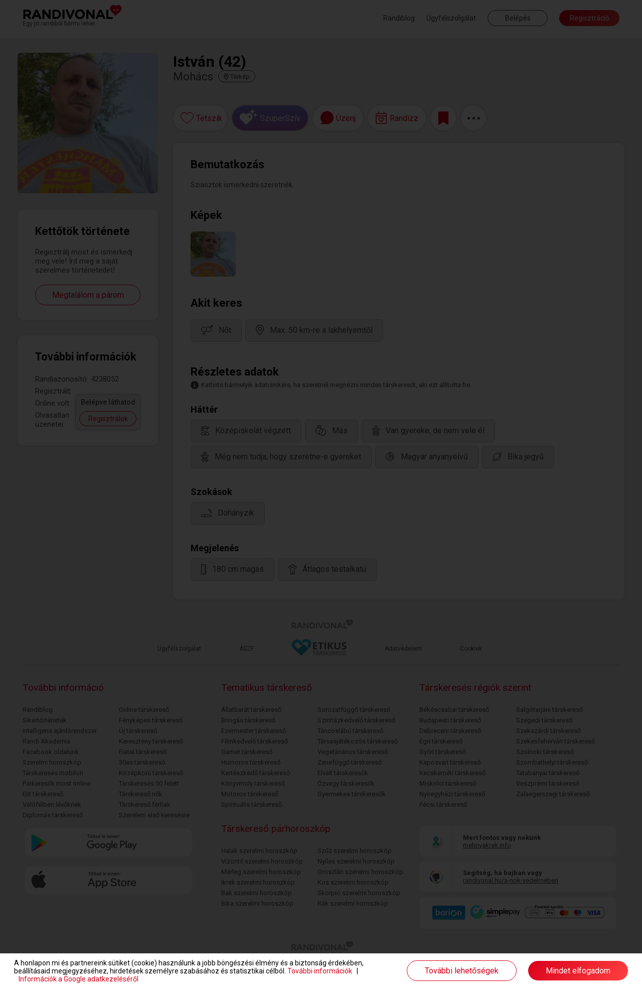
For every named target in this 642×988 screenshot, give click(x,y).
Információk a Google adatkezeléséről (78, 979)
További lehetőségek (462, 970)
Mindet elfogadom (578, 970)
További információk (319, 971)
